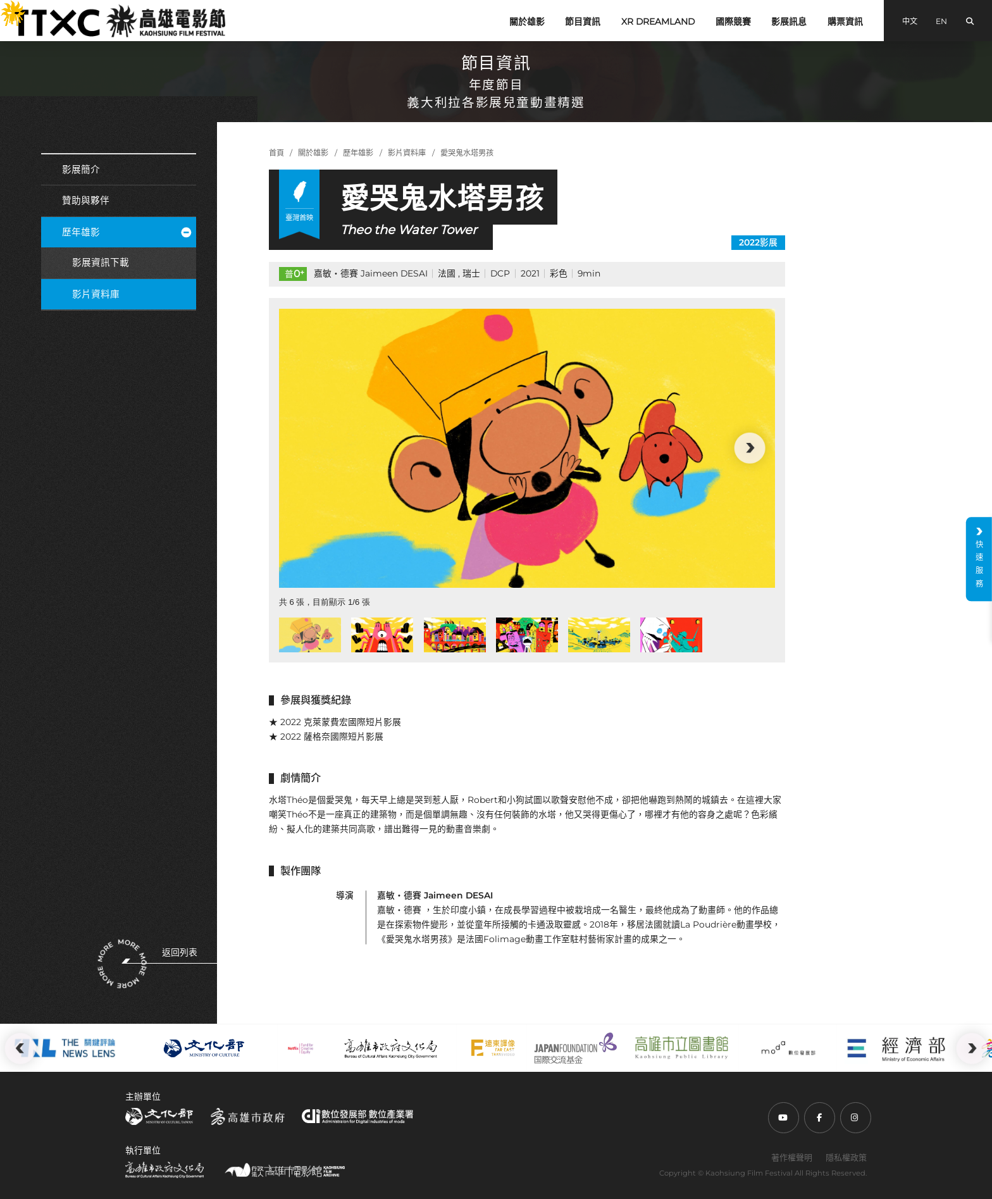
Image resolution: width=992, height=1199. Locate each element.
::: (5, 8)
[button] (750, 448)
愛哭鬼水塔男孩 (466, 153)
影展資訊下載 (100, 262)
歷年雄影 (126, 232)
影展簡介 (81, 169)
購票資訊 (845, 21)
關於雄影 (527, 21)
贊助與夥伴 (85, 200)
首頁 (276, 153)
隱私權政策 (846, 1157)
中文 (909, 21)
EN (941, 21)
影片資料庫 (96, 294)
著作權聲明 (791, 1157)
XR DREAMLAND (658, 21)
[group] (527, 448)
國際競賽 (733, 21)
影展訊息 (789, 21)
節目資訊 (582, 21)
